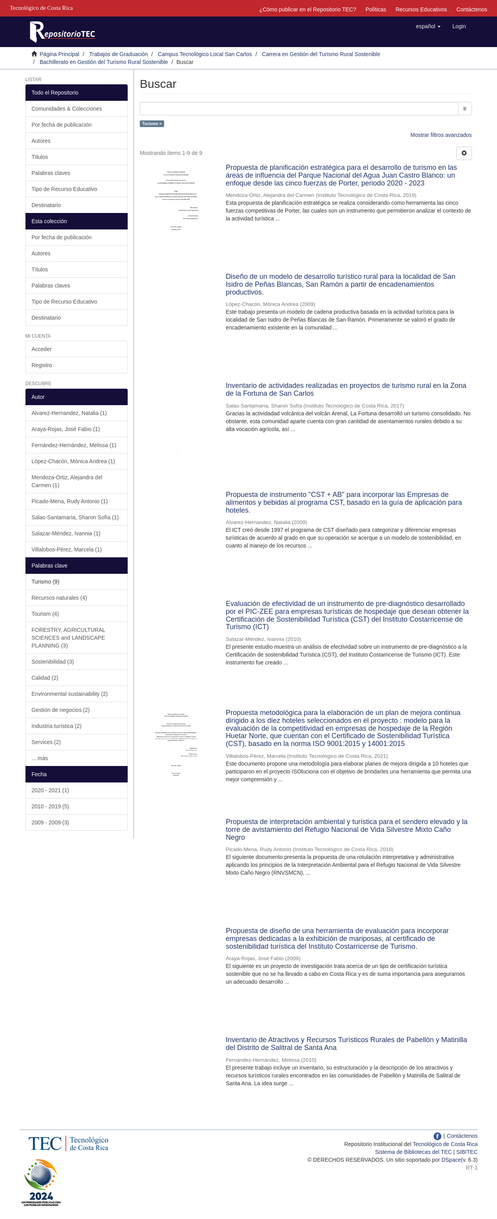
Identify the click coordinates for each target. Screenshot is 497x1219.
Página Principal (59, 54)
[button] (428, 26)
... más (40, 758)
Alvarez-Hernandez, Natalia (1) (69, 413)
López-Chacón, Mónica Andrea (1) (73, 461)
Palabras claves (51, 173)
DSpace (451, 1160)
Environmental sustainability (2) (70, 694)
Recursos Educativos (421, 9)
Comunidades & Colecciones (67, 109)
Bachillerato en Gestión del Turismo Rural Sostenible (104, 62)
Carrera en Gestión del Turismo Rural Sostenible (321, 54)
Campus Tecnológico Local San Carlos (205, 54)
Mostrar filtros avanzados (441, 135)
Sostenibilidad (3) (53, 662)
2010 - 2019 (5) (50, 806)
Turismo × (152, 123)
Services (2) (46, 742)
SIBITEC (466, 1152)
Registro (42, 365)
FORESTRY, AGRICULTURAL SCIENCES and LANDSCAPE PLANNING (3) (68, 638)
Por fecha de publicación (62, 125)
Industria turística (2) (57, 726)
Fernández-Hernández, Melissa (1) (74, 445)
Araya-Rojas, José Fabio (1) (66, 429)
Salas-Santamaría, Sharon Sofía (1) (75, 517)
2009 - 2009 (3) (50, 822)
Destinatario (46, 205)
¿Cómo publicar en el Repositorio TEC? (307, 9)
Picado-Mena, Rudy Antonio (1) (70, 501)
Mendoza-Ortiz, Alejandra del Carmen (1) (67, 481)
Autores (41, 141)
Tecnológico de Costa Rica (445, 1144)
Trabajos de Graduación (118, 54)
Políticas (375, 9)
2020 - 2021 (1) (50, 790)
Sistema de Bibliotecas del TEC (413, 1152)
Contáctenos (471, 9)
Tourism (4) (45, 614)
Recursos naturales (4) (59, 598)
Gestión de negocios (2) (61, 710)
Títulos (40, 157)
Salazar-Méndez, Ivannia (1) (66, 533)
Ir (465, 109)
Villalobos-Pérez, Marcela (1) (67, 549)
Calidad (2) (45, 678)
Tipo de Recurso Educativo (65, 189)
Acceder (42, 349)
